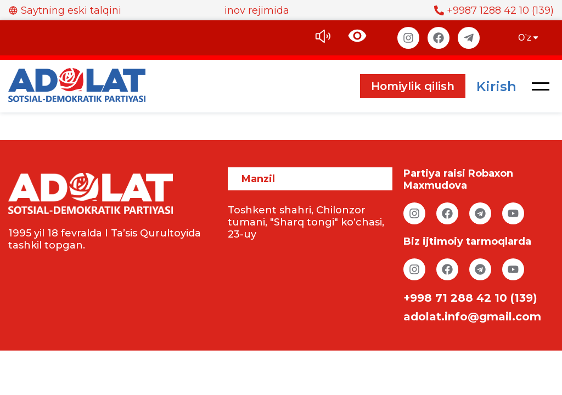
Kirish (496, 86)
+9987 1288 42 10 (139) (494, 10)
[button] (540, 86)
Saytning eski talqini (64, 10)
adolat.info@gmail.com (472, 316)
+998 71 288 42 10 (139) (470, 297)
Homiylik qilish (412, 86)
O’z (529, 37)
